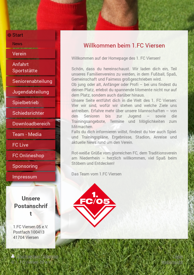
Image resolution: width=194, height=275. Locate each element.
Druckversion (26, 256)
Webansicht (172, 262)
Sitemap (50, 256)
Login (178, 256)
